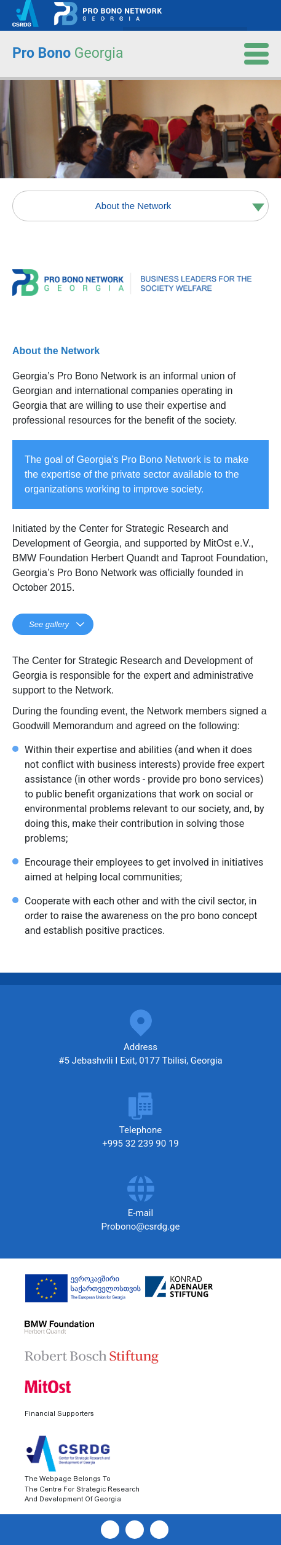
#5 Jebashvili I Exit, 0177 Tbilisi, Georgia (140, 1060)
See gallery (49, 624)
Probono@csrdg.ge (140, 1226)
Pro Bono (67, 53)
